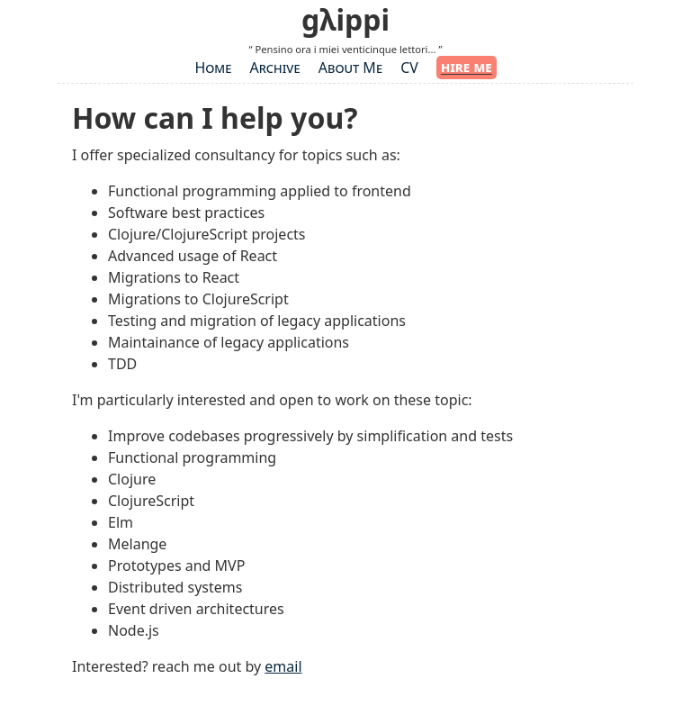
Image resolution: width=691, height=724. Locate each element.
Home (212, 67)
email (283, 666)
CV (409, 67)
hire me (466, 67)
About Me (350, 67)
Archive (274, 67)
